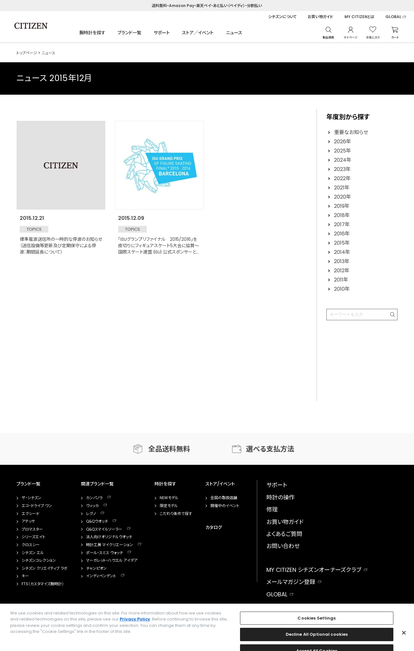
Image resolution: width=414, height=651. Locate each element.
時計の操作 (280, 497)
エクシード (30, 513)
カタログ (213, 527)
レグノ (91, 513)
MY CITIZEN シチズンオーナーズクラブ (313, 569)
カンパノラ (94, 497)
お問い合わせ (283, 546)
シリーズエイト (33, 536)
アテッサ (28, 521)
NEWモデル (169, 497)
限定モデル (169, 505)
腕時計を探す (92, 33)
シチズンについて (282, 17)
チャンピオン (96, 568)
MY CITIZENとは (359, 17)
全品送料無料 (169, 449)
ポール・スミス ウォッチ (104, 552)
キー (25, 576)
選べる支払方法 (270, 449)
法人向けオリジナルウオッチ (109, 536)
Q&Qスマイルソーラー (104, 529)
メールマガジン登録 (290, 582)
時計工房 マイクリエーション (109, 544)
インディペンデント (101, 576)
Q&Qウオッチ (97, 521)
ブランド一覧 (129, 33)
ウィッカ (92, 505)
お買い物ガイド (320, 17)
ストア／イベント (198, 33)
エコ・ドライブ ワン (37, 505)
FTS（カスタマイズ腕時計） (43, 584)
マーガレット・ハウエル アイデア (111, 560)
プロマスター (32, 529)
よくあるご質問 (284, 534)
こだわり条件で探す (176, 513)
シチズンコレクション (39, 560)
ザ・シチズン (31, 497)
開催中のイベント (224, 505)
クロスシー (31, 544)
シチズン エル (33, 552)
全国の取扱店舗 (223, 497)
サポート (162, 33)
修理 (272, 509)
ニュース (234, 33)
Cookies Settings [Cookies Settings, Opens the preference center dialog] (316, 630)
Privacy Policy (135, 631)
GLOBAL (393, 17)
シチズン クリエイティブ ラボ (45, 568)
